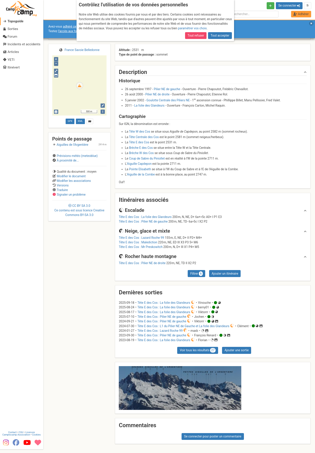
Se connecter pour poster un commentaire (213, 436)
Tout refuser (195, 35)
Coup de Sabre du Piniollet (147, 158)
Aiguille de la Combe (141, 174)
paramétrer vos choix (192, 28)
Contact (13, 436)
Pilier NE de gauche (167, 89)
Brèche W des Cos (141, 153)
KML (80, 121)
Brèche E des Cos (141, 147)
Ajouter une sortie (236, 350)
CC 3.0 (79, 210)
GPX (70, 121)
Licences (30, 436)
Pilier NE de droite (157, 94)
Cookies (36, 438)
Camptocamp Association (16, 438)
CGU (21, 436)
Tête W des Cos (139, 131)
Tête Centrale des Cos (144, 137)
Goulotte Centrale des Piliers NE (168, 100)
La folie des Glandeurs (149, 105)
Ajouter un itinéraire (225, 273)
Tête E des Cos (139, 142)
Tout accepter (220, 35)
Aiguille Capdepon (139, 163)
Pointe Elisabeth (140, 169)
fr (307, 5)
